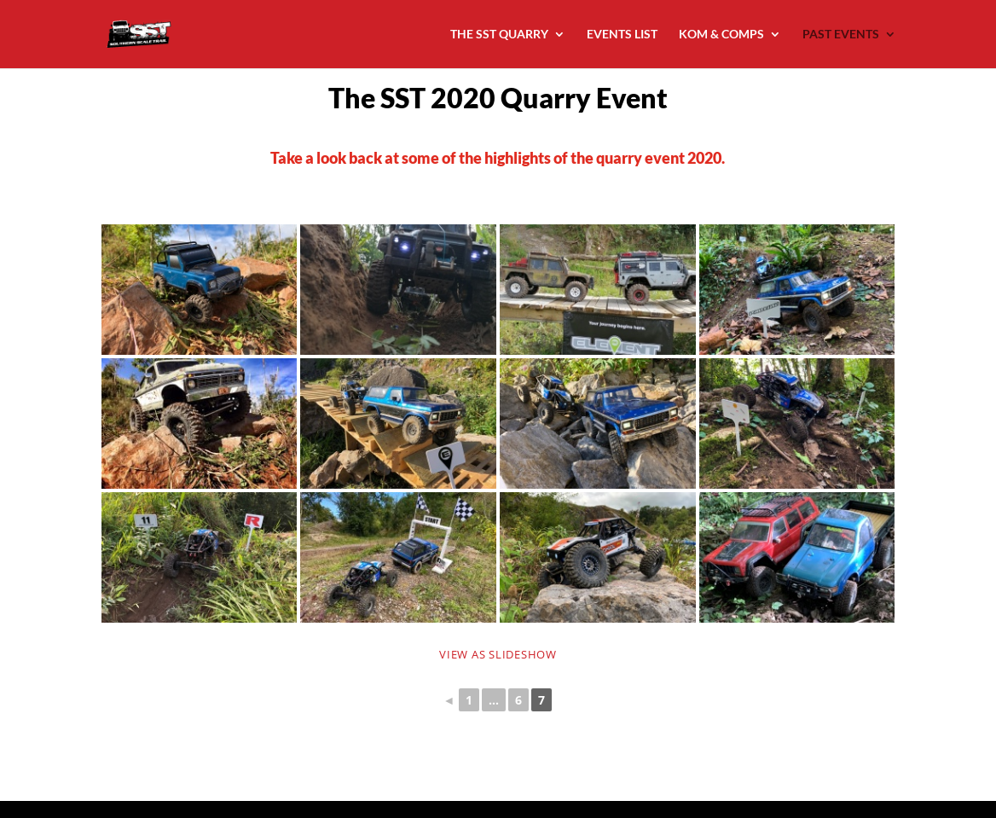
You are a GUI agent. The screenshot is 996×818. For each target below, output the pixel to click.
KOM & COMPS (721, 34)
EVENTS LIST (622, 34)
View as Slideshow (498, 654)
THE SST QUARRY (499, 34)
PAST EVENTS (840, 34)
